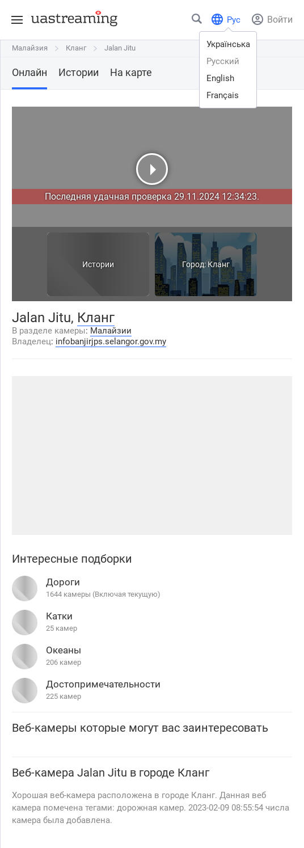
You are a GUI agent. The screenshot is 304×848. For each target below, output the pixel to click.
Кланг (76, 48)
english (220, 78)
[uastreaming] (71, 18)
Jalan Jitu (120, 48)
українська (228, 44)
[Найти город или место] (197, 21)
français (222, 95)
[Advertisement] (152, 455)
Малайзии (111, 331)
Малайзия (30, 48)
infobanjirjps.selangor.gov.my (111, 341)
